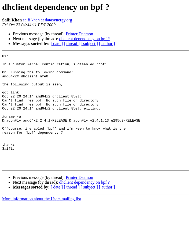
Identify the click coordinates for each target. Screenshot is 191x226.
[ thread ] (72, 43)
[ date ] (57, 43)
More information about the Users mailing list (41, 221)
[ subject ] (89, 43)
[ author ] (107, 43)
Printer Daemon (79, 34)
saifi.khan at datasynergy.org (47, 20)
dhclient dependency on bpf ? (84, 38)
